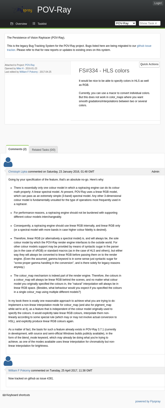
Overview (21, 23)
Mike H (20, 68)
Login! (158, 3)
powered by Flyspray (147, 401)
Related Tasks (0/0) (43, 149)
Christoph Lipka (17, 171)
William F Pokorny (28, 72)
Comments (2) (17, 149)
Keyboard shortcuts (16, 395)
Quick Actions (149, 64)
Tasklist (42, 23)
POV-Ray (30, 65)
